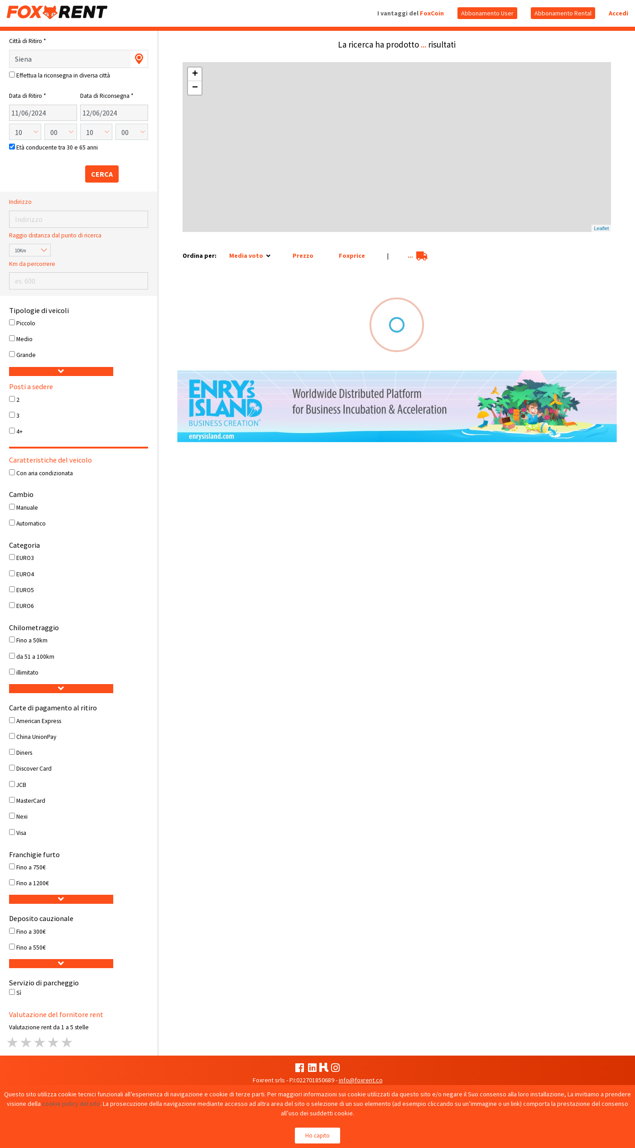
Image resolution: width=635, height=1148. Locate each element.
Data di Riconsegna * (107, 96)
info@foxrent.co (361, 1080)
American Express (38, 721)
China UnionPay (36, 737)
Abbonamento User (487, 13)
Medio (24, 339)
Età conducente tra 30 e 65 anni (57, 147)
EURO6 (25, 606)
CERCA (102, 173)
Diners (24, 753)
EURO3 (25, 558)
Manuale (27, 507)
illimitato (27, 672)
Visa (21, 833)
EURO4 (25, 574)
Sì (18, 993)
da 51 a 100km (35, 657)
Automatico (31, 523)
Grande (26, 355)
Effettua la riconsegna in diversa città (63, 75)
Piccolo (25, 323)
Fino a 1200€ (32, 883)
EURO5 (25, 590)
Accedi (618, 13)
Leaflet (601, 228)
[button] (61, 371)
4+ (19, 431)
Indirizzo (20, 202)
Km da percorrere (32, 264)
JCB (21, 785)
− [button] (195, 88)
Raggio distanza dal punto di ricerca (55, 235)
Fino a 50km (32, 640)
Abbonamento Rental (563, 13)
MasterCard (30, 801)
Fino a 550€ (31, 947)
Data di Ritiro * (27, 96)
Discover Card (34, 768)
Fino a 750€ (31, 867)
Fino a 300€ (31, 932)
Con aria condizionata (44, 473)
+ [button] (195, 74)
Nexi (22, 816)
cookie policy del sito (71, 1104)
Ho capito (317, 1135)
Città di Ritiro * (27, 41)
